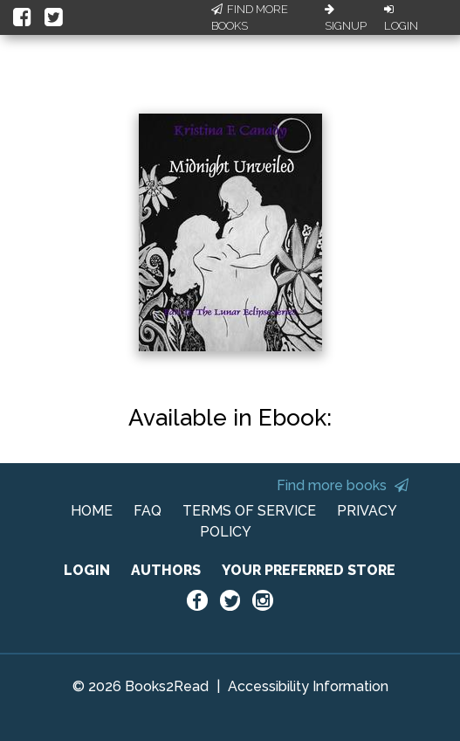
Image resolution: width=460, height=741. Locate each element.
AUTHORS (166, 570)
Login (401, 18)
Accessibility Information (308, 686)
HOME (92, 510)
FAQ (147, 510)
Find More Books (249, 18)
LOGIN (87, 570)
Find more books (343, 485)
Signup (346, 18)
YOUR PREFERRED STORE (308, 570)
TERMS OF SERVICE (249, 510)
